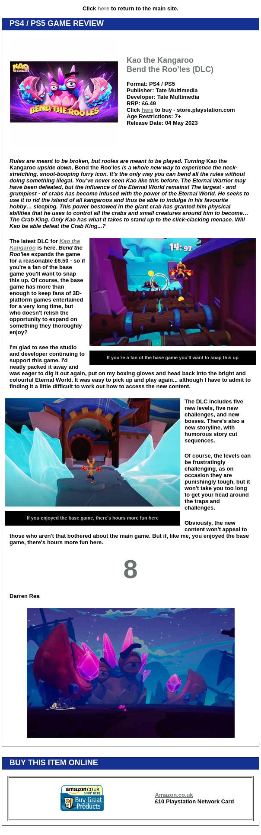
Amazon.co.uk (174, 795)
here (103, 8)
